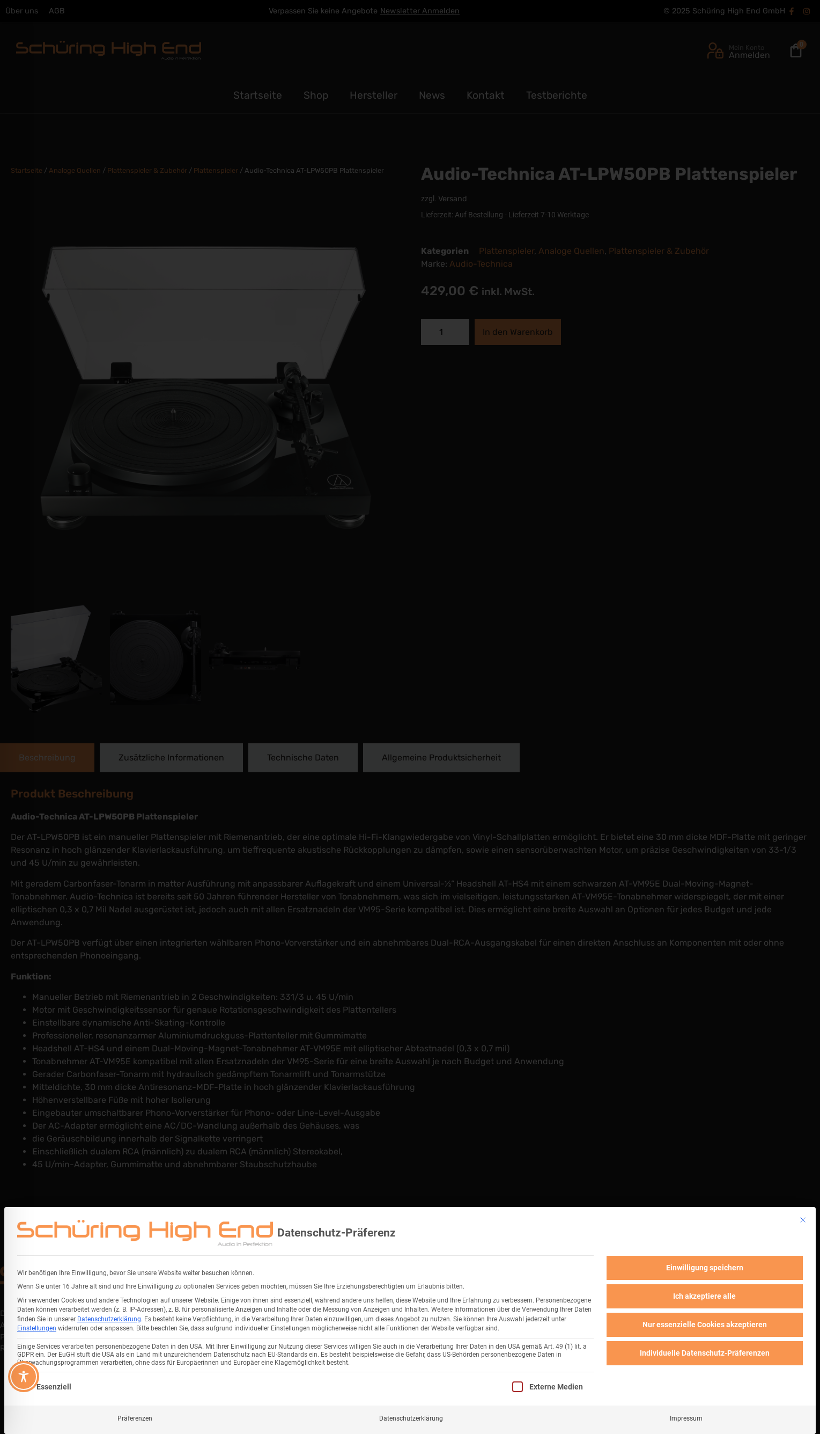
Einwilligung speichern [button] (704, 1266)
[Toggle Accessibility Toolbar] (23, 1376)
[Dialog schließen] (802, 1218)
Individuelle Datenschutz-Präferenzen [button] (705, 1351)
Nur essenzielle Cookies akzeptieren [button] (704, 1323)
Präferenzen (134, 1417)
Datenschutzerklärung (109, 1317)
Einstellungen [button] (36, 1327)
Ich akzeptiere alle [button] (704, 1294)
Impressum (686, 1417)
